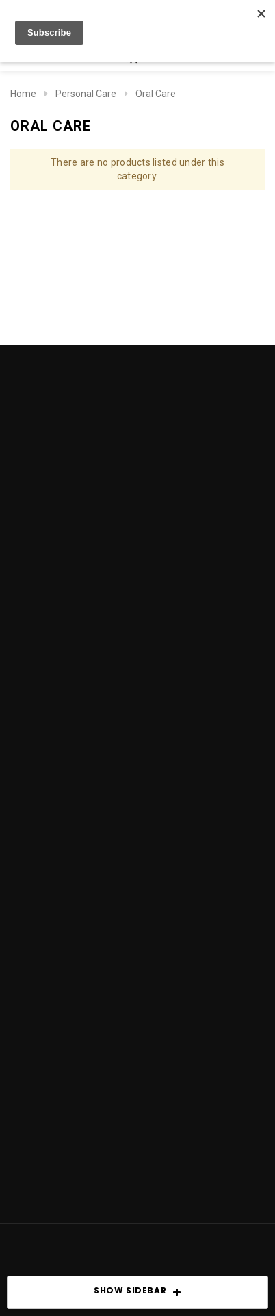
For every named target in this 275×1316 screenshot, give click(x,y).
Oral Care (155, 93)
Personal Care (85, 93)
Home (23, 93)
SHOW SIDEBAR (137, 1293)
